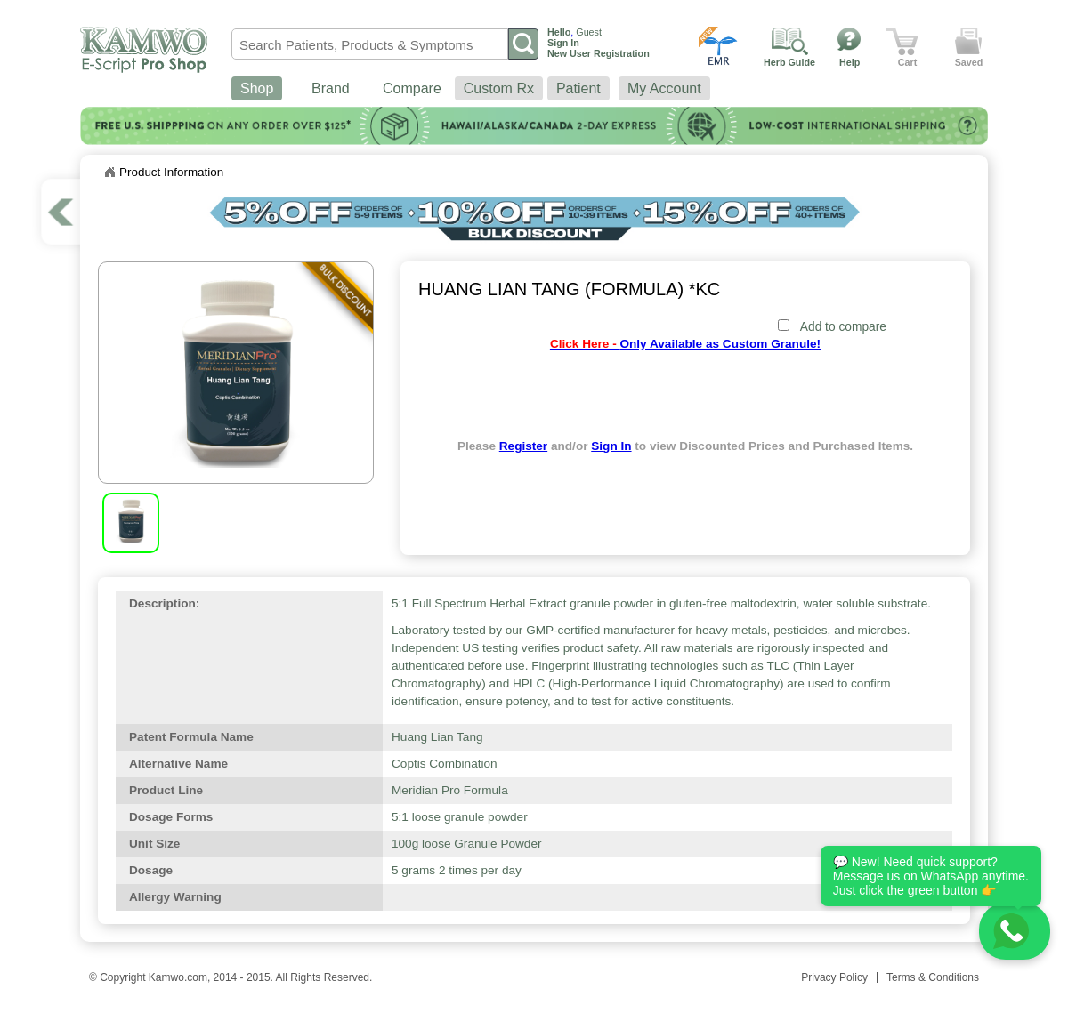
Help (849, 62)
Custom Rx (499, 88)
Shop (256, 88)
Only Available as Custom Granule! (685, 343)
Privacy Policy (834, 977)
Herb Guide (789, 62)
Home (109, 172)
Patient (578, 88)
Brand (331, 88)
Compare (412, 88)
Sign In (611, 446)
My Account (664, 88)
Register (523, 446)
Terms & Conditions (932, 977)
